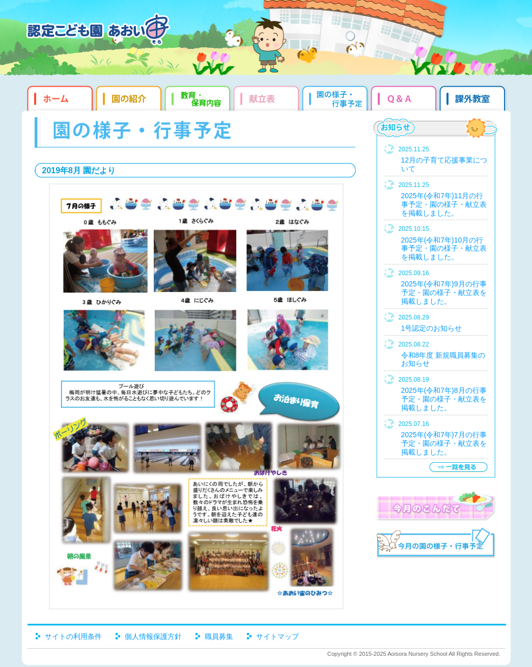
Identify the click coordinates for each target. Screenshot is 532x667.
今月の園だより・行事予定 (435, 544)
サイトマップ (277, 636)
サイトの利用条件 (73, 636)
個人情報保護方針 (153, 636)
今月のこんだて (435, 506)
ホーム (59, 96)
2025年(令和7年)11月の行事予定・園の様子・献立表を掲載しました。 (444, 204)
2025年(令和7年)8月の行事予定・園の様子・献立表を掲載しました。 (444, 399)
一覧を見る (458, 467)
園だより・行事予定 (336, 96)
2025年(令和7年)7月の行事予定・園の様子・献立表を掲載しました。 (444, 443)
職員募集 (219, 636)
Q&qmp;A (405, 96)
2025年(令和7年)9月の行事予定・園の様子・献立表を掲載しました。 (444, 292)
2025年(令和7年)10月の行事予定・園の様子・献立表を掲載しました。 (444, 248)
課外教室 (473, 96)
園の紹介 (130, 96)
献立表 (267, 96)
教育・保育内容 (198, 96)
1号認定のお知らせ (431, 328)
